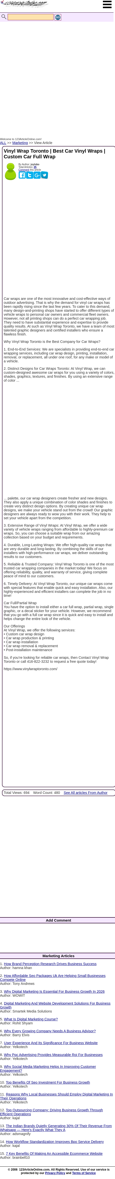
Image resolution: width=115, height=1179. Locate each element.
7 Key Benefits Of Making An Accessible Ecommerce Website (54, 1154)
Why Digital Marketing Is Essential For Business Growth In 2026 (54, 991)
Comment (24, 169)
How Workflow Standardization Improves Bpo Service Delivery (55, 1142)
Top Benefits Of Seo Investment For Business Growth (48, 1082)
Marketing (20, 143)
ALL (3, 143)
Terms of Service (84, 1173)
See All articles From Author (86, 793)
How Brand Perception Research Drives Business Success (50, 964)
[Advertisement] (56, 74)
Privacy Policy (55, 1173)
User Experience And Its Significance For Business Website (51, 1043)
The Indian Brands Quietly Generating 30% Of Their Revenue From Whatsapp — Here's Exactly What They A (56, 1128)
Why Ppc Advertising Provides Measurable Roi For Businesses (53, 1055)
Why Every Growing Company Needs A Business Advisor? (50, 1031)
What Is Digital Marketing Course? (31, 1019)
